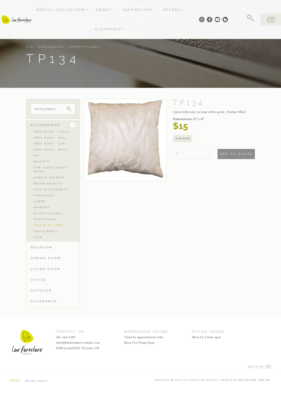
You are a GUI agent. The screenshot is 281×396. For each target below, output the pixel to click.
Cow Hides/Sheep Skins (50, 169)
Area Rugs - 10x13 (51, 131)
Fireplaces (44, 195)
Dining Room (46, 258)
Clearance (175, 6)
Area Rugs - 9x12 (50, 137)
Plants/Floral (48, 213)
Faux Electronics (51, 189)
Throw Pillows (83, 46)
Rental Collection (86, 6)
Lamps (39, 201)
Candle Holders (49, 177)
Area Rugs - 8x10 (51, 149)
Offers (154, 6)
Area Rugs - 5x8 (49, 143)
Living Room (45, 269)
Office (39, 280)
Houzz (15, 380)
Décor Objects (48, 183)
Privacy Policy (36, 380)
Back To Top (256, 366)
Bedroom (41, 247)
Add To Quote (236, 154)
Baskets (41, 161)
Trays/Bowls (46, 231)
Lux (29, 46)
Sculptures (45, 219)
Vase (38, 237)
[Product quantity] (191, 154)
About (113, 6)
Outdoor (41, 290)
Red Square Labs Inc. (254, 380)
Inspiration (133, 6)
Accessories (51, 46)
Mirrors (42, 207)
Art (37, 155)
